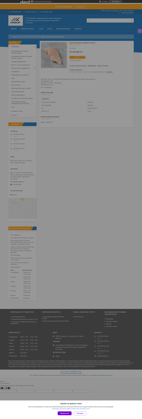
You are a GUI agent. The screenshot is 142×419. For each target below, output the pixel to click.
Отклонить (80, 413)
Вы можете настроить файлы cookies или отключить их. (70, 408)
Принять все (64, 413)
